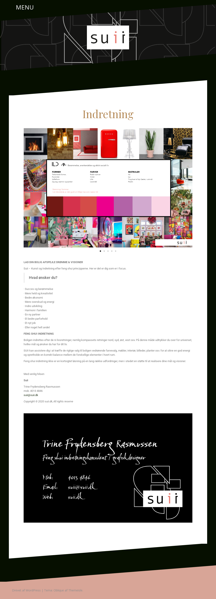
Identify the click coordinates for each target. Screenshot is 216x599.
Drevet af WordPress (26, 590)
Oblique (59, 590)
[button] (28, 188)
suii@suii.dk (31, 395)
